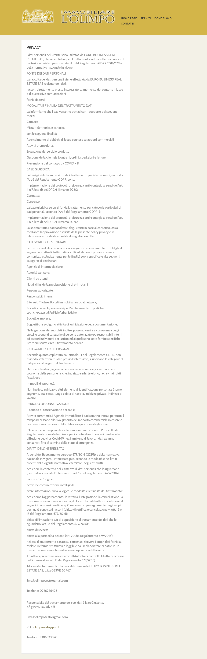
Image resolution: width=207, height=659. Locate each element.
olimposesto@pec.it (46, 627)
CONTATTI (127, 23)
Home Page (129, 18)
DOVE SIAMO (163, 18)
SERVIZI (145, 18)
